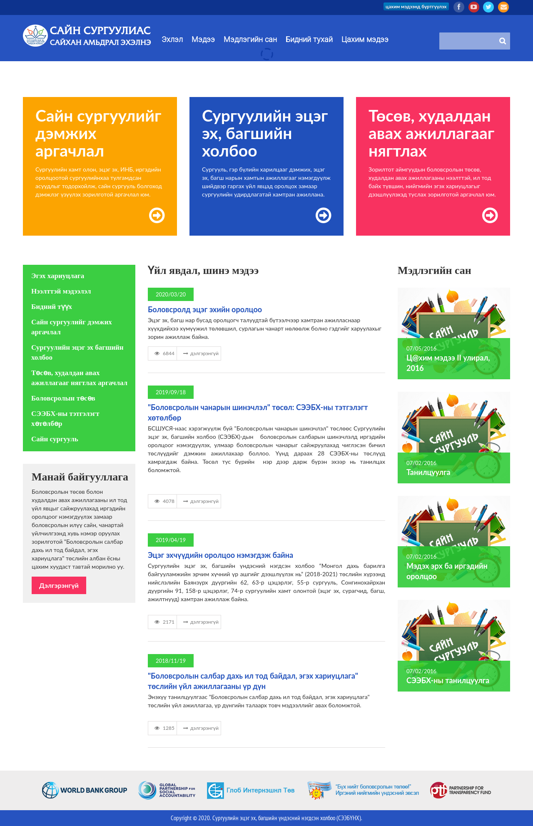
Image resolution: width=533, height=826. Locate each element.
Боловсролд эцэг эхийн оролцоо (205, 309)
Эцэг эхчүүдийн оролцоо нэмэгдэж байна (220, 555)
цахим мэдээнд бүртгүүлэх (414, 6)
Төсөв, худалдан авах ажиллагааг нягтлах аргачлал (79, 378)
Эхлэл (172, 39)
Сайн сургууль (54, 439)
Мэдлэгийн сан (250, 39)
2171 (163, 622)
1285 (163, 728)
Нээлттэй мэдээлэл (61, 291)
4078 (163, 501)
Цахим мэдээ (365, 39)
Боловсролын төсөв (63, 398)
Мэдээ (203, 39)
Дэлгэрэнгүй (59, 585)
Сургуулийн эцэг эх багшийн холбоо (77, 352)
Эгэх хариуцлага (57, 276)
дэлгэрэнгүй (200, 353)
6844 (163, 353)
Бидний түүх (51, 307)
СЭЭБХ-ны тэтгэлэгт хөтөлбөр (65, 419)
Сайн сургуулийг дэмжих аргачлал (71, 327)
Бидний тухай (309, 39)
